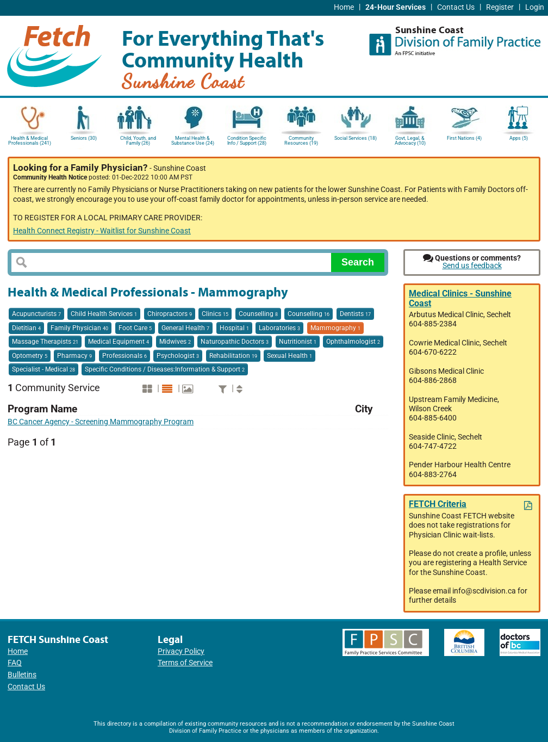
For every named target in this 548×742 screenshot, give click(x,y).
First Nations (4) (464, 138)
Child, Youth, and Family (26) (138, 140)
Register (500, 7)
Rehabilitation (233, 356)
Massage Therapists (45, 341)
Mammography (335, 328)
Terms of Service (185, 662)
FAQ (15, 662)
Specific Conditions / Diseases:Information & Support (165, 369)
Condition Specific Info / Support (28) (246, 140)
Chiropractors (169, 314)
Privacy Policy (181, 651)
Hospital (234, 328)
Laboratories (279, 328)
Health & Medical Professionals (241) (29, 140)
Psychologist (178, 356)
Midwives (175, 341)
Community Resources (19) (301, 140)
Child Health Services (104, 314)
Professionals (124, 356)
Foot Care (135, 328)
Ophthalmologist (353, 341)
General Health (185, 328)
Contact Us (456, 7)
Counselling (258, 314)
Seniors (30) (84, 138)
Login (534, 7)
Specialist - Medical (43, 369)
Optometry (29, 356)
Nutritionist (297, 341)
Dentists (355, 314)
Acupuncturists (36, 314)
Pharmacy (74, 356)
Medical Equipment (118, 341)
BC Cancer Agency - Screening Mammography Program (101, 421)
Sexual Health (289, 356)
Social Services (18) (355, 138)
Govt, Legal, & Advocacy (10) (410, 140)
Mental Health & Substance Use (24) (192, 140)
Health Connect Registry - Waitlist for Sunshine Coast (102, 231)
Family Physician (79, 328)
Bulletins (22, 674)
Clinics (215, 314)
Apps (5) (518, 138)
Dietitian (26, 328)
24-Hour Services (395, 7)
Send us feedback (472, 265)
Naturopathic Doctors (235, 341)
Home (344, 7)
